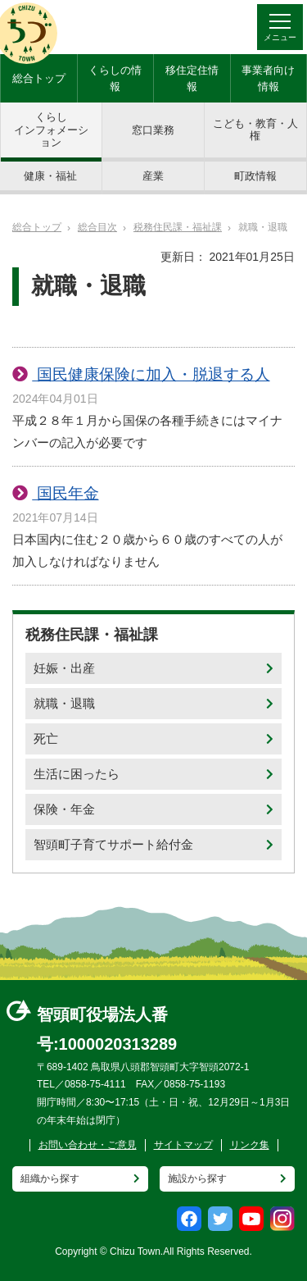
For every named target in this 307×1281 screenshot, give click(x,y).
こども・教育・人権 (255, 130)
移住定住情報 (192, 78)
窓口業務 (153, 130)
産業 (153, 176)
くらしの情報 (115, 78)
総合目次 (97, 227)
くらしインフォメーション (51, 129)
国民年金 (65, 493)
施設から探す (197, 1178)
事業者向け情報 (268, 78)
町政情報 (255, 176)
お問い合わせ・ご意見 (87, 1145)
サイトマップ (183, 1145)
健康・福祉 (50, 176)
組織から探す (49, 1178)
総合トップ (38, 78)
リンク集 (249, 1145)
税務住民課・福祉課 (177, 227)
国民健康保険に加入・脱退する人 (150, 374)
